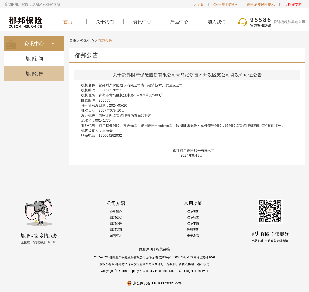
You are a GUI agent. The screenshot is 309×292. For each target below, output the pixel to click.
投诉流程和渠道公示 (289, 22)
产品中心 (179, 21)
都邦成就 (116, 217)
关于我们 (105, 21)
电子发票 (193, 235)
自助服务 (270, 241)
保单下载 (193, 223)
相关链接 (163, 249)
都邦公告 (34, 73)
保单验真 (193, 217)
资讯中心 (142, 21)
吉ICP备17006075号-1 (174, 257)
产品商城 (257, 241)
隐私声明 (146, 249)
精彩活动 (283, 241)
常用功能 (193, 203)
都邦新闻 (34, 58)
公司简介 (116, 211)
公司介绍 (116, 203)
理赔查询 (193, 229)
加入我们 (217, 21)
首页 (67, 21)
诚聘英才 (116, 235)
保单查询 (193, 211)
